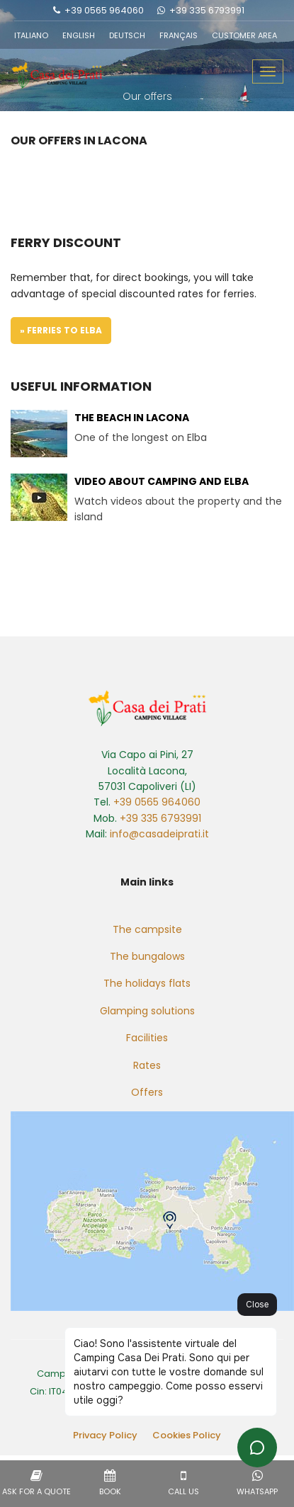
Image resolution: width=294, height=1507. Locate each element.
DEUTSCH (127, 35)
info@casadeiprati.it (159, 834)
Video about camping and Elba (161, 481)
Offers (147, 1092)
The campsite (147, 929)
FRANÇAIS (178, 35)
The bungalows (147, 956)
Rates (147, 1065)
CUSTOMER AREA (244, 35)
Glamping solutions (147, 1011)
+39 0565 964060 (104, 10)
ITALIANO (31, 35)
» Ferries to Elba (61, 330)
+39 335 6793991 (206, 10)
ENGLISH (78, 35)
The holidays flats (147, 983)
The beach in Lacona (131, 418)
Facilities (147, 1038)
